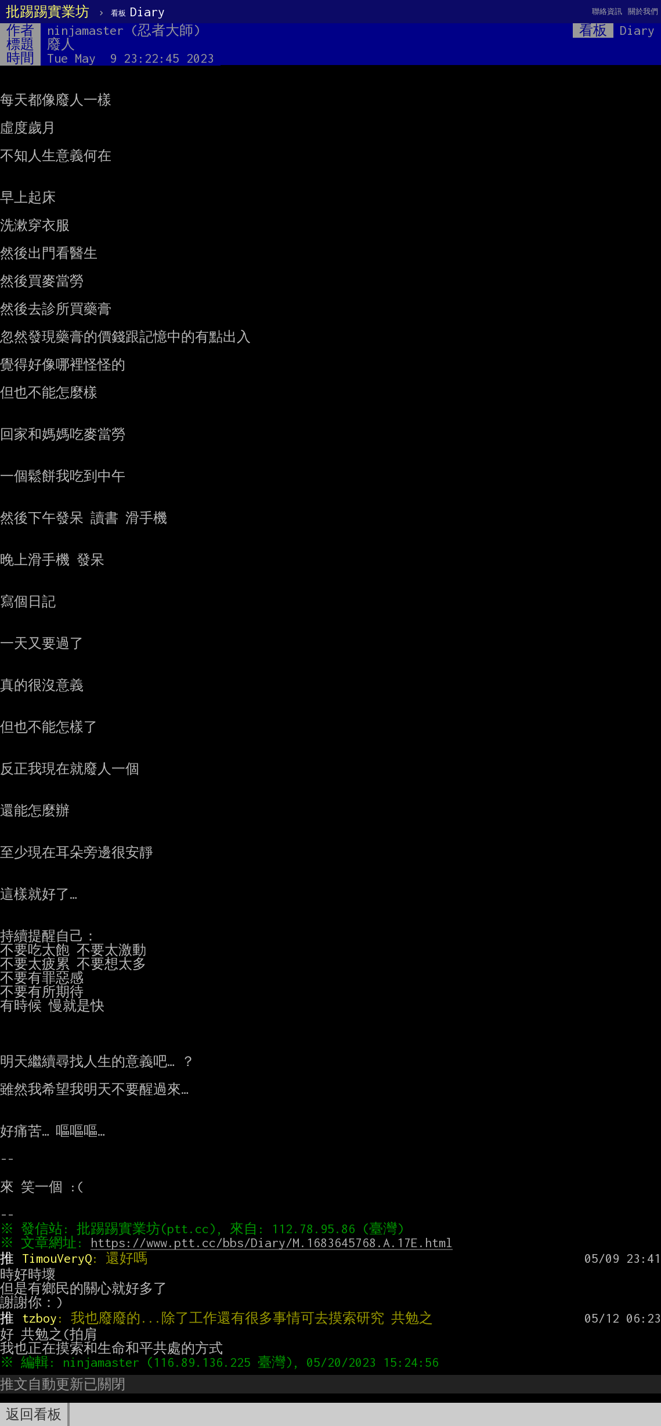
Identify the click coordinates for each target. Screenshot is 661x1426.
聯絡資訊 (607, 11)
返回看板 (34, 1414)
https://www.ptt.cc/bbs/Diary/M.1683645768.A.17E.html (274, 1242)
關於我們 (643, 11)
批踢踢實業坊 (47, 11)
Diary (138, 11)
